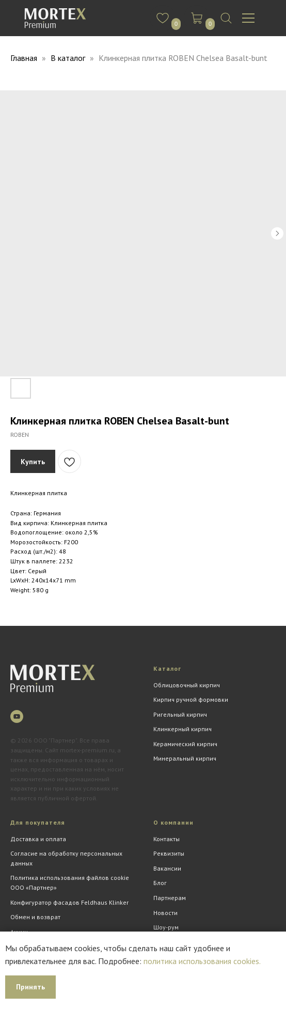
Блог (160, 883)
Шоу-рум (166, 927)
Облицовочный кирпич (186, 685)
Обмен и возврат (35, 917)
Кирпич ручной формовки (190, 699)
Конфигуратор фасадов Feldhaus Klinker (69, 902)
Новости (165, 913)
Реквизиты (168, 853)
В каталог (69, 58)
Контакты (166, 839)
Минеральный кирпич (184, 758)
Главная (23, 58)
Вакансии (167, 868)
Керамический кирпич (185, 744)
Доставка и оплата (38, 839)
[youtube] (16, 716)
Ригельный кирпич (180, 714)
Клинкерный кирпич (182, 729)
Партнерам (169, 898)
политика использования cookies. (202, 961)
